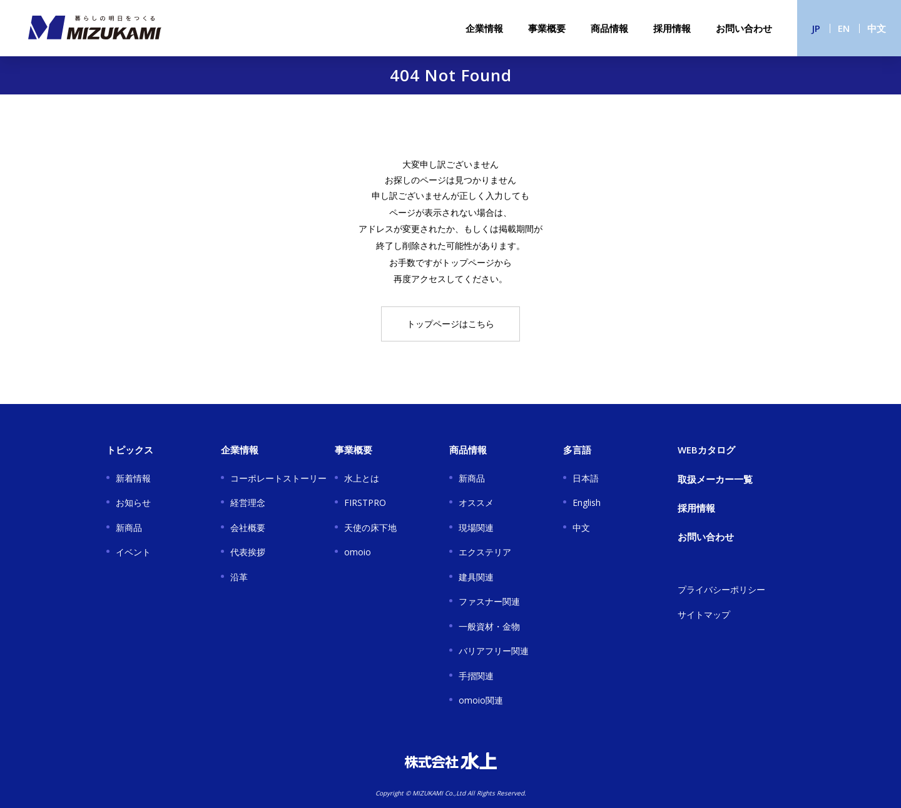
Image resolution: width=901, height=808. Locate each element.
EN (844, 28)
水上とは (361, 478)
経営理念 (247, 502)
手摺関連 (476, 676)
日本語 (586, 478)
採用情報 (672, 28)
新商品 (129, 527)
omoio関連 (481, 700)
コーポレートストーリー (278, 478)
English (587, 502)
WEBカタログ (706, 449)
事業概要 (547, 28)
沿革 (239, 577)
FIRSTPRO (365, 502)
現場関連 (476, 527)
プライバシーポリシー (721, 589)
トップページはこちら (450, 324)
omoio (357, 552)
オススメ (476, 502)
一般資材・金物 (489, 626)
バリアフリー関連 (494, 651)
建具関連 (476, 577)
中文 (876, 28)
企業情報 (484, 28)
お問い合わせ (744, 28)
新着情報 (133, 478)
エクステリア (485, 552)
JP (816, 28)
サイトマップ (704, 614)
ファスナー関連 (489, 601)
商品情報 (609, 28)
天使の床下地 (370, 527)
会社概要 (247, 527)
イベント (133, 552)
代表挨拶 (247, 552)
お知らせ (133, 502)
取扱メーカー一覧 (715, 479)
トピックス (129, 449)
